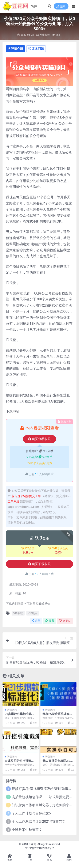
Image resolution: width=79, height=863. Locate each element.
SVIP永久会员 (58, 548)
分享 (36, 620)
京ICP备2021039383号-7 (39, 848)
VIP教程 (18, 613)
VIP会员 (27, 548)
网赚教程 (45, 35)
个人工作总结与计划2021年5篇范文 (38, 821)
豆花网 (32, 844)
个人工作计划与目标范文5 (31, 813)
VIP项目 (32, 613)
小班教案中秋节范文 (27, 829)
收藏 (49, 620)
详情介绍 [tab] (15, 48)
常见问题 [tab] (36, 48)
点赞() (65, 620)
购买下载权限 (39, 564)
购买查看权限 (39, 439)
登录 (61, 6)
